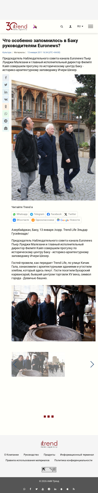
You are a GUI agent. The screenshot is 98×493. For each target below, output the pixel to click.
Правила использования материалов (27, 460)
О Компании (11, 454)
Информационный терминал (77, 454)
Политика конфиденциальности (73, 460)
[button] (5, 78)
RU (79, 26)
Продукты (49, 454)
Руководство (31, 454)
